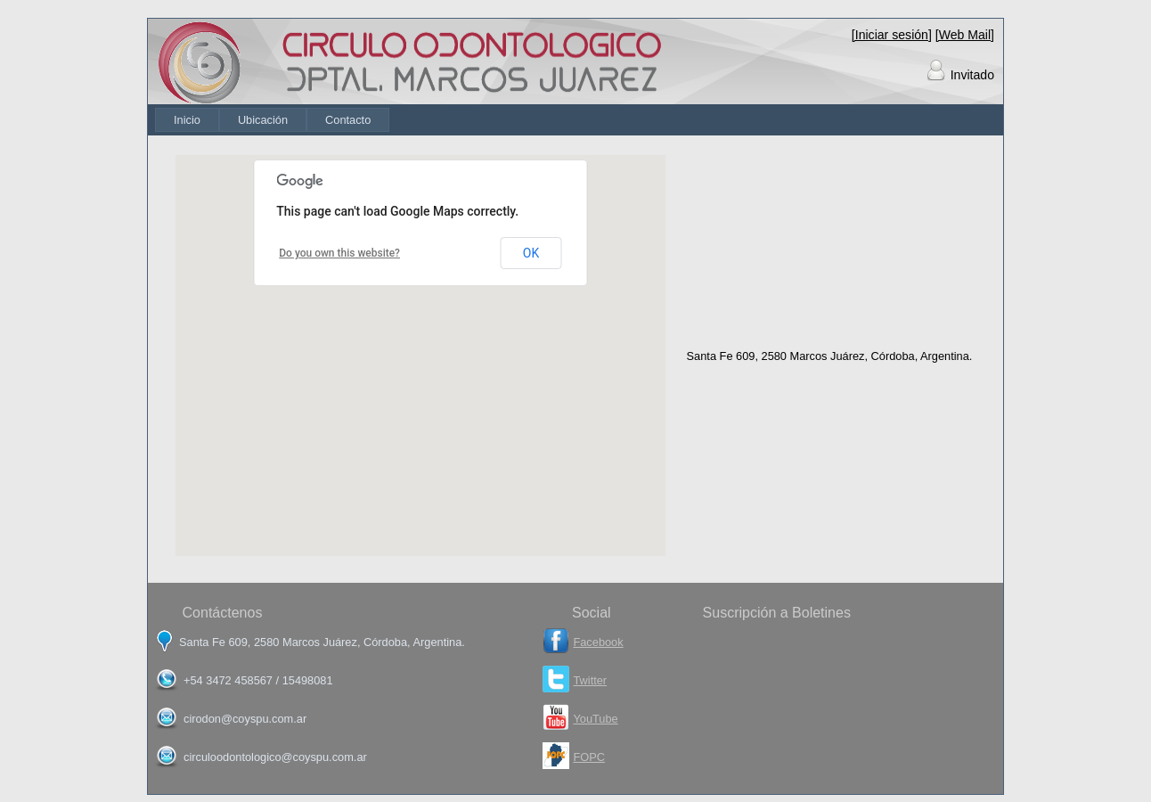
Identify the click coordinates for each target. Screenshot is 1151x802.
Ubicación (263, 120)
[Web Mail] (964, 35)
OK (531, 253)
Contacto (348, 120)
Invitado (972, 75)
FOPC (589, 757)
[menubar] (272, 120)
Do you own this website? (339, 253)
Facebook (598, 642)
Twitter (590, 680)
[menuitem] (187, 120)
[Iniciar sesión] (892, 35)
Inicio (187, 120)
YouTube (595, 718)
